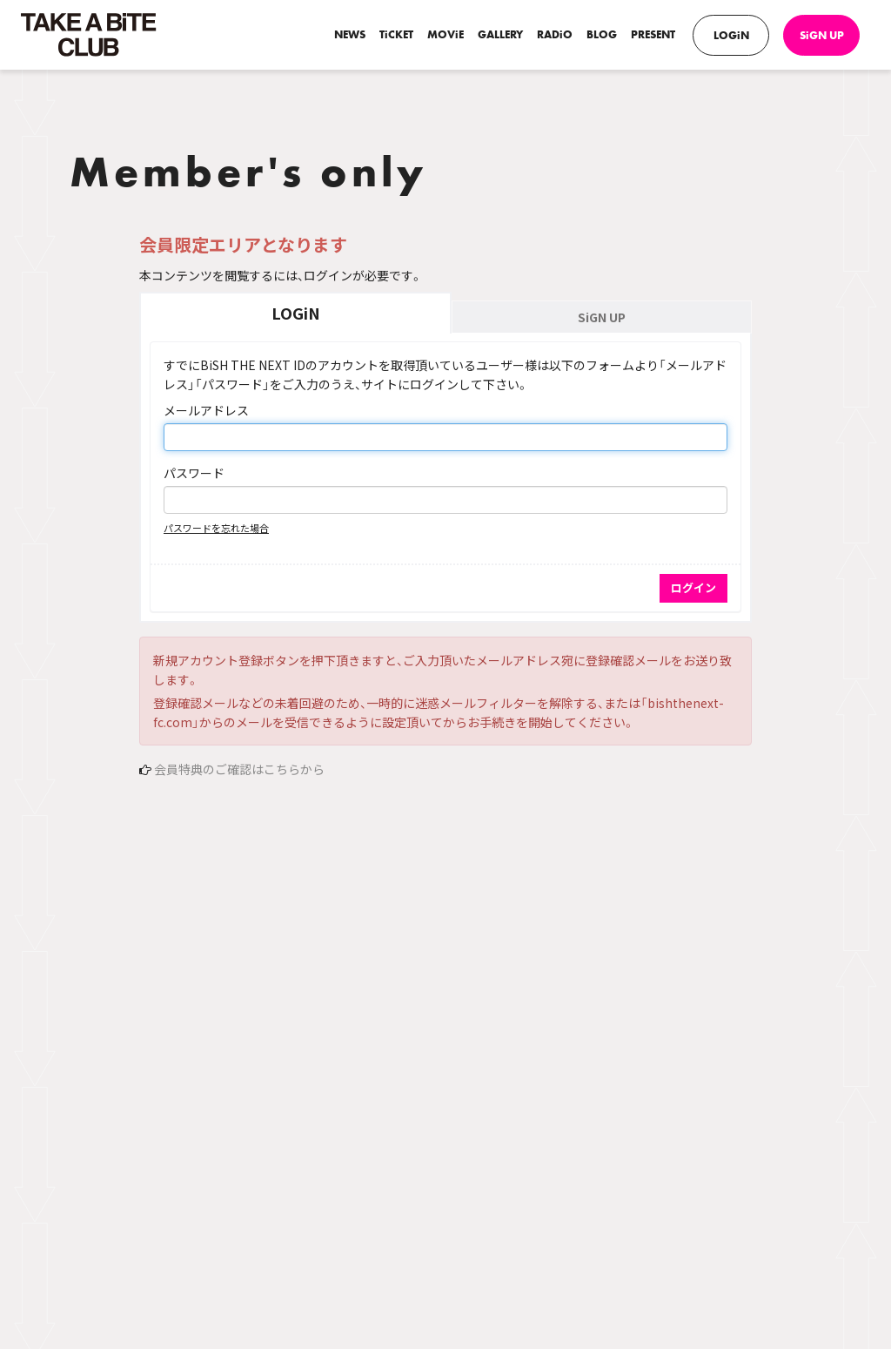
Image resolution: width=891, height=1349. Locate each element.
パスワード (194, 473)
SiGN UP (822, 35)
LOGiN (731, 35)
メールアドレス (206, 410)
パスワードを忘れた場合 (216, 528)
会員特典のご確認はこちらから (239, 769)
